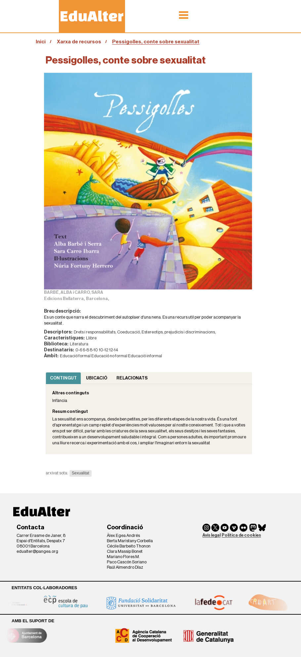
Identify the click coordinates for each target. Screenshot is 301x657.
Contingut (63, 378)
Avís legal (211, 535)
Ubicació (96, 378)
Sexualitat (80, 473)
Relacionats (132, 378)
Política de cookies (241, 535)
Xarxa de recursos (79, 41)
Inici (41, 41)
